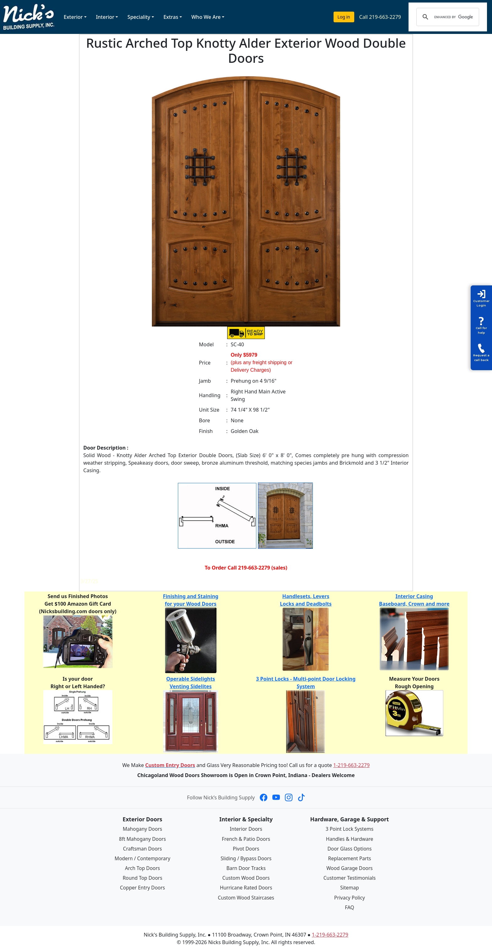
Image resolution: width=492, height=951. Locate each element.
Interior (105, 17)
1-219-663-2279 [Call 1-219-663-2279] (351, 765)
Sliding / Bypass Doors (246, 858)
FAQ (349, 906)
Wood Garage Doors (349, 867)
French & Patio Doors (246, 838)
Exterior (73, 17)
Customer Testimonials (350, 877)
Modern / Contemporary (142, 858)
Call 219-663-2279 (380, 17)
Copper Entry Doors (142, 887)
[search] (453, 17)
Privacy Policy (350, 897)
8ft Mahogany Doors (142, 838)
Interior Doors (246, 828)
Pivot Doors (246, 848)
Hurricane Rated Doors (246, 887)
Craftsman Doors (142, 848)
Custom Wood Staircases (246, 897)
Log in (344, 17)
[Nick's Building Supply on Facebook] (263, 797)
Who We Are (206, 17)
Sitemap (349, 887)
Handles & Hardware (349, 838)
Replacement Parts (349, 858)
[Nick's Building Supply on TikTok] (301, 797)
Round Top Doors (142, 877)
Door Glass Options (349, 848)
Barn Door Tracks (246, 867)
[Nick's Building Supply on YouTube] (276, 797)
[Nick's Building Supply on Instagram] (288, 797)
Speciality (138, 17)
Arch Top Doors (142, 867)
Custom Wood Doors (246, 877)
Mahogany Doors (142, 828)
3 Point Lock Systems (349, 828)
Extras (170, 17)
